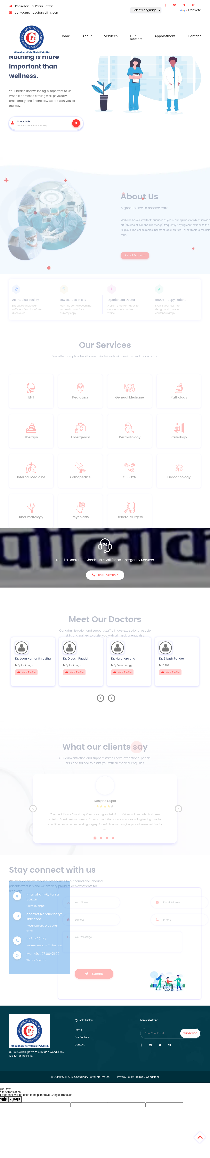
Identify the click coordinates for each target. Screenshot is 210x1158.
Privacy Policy (125, 1077)
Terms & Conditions (147, 1077)
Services (111, 36)
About (87, 36)
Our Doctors (136, 38)
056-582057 (105, 575)
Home (65, 36)
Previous (100, 698)
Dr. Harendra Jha (123, 658)
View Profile (26, 672)
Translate (190, 10)
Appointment (165, 36)
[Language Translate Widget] (145, 10)
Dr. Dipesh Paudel (75, 658)
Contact (194, 36)
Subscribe (190, 1033)
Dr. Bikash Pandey (172, 658)
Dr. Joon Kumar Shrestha (33, 658)
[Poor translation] (15, 1099)
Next (111, 698)
